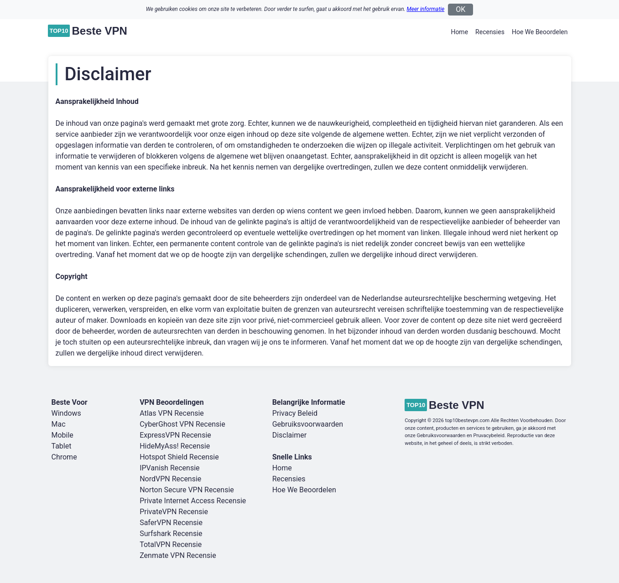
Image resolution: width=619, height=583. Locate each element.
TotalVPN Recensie (171, 544)
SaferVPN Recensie (171, 522)
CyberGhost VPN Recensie (182, 424)
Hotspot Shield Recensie (179, 457)
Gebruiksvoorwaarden (307, 424)
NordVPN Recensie (170, 479)
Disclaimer (289, 435)
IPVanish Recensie (169, 468)
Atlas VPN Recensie (172, 413)
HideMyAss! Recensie (175, 446)
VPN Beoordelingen (172, 402)
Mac (59, 424)
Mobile (62, 435)
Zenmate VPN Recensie (178, 555)
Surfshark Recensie (171, 533)
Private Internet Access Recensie (193, 500)
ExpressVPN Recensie (175, 435)
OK (460, 9)
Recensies (490, 32)
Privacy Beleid (294, 413)
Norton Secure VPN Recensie (187, 489)
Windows (66, 413)
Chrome (64, 457)
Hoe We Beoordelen (540, 32)
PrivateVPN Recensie (174, 511)
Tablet (62, 446)
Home (459, 32)
